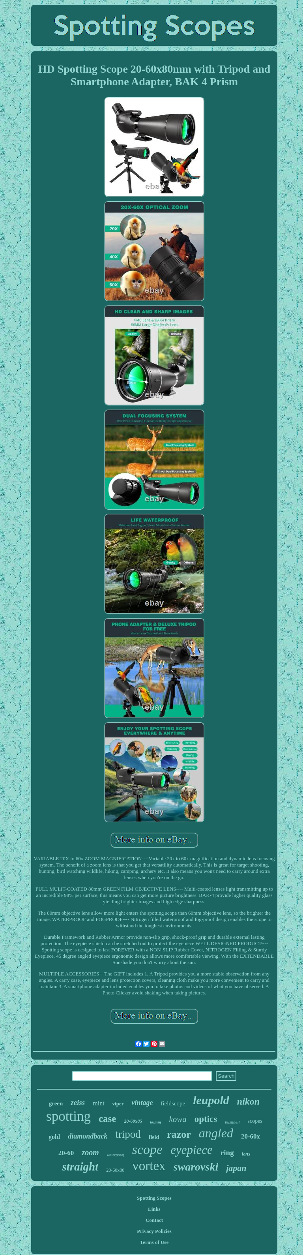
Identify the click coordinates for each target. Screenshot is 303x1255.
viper (118, 1104)
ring (227, 1152)
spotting (68, 1116)
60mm (155, 1122)
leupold (211, 1100)
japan (236, 1168)
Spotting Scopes (154, 1198)
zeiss (78, 1102)
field (154, 1137)
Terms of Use (154, 1242)
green (56, 1103)
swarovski (196, 1167)
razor (179, 1134)
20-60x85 (133, 1121)
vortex (148, 1166)
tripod (128, 1134)
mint (98, 1103)
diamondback (87, 1136)
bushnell (232, 1122)
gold (54, 1136)
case (107, 1118)
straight (80, 1166)
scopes (255, 1121)
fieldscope (173, 1103)
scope (147, 1149)
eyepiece (191, 1150)
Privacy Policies (154, 1231)
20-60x (250, 1136)
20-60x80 (115, 1170)
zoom (90, 1152)
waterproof (115, 1155)
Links (154, 1209)
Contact (154, 1220)
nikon (248, 1101)
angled (216, 1133)
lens (246, 1154)
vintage (142, 1103)
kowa (177, 1119)
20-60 (66, 1153)
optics (206, 1119)
